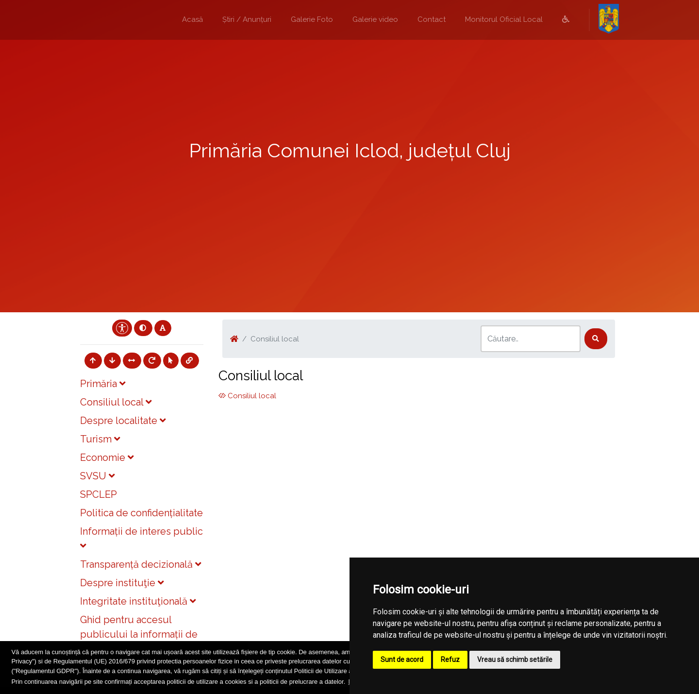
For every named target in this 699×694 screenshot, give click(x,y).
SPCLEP (98, 494)
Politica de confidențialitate (141, 513)
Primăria (102, 383)
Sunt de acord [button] (402, 659)
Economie (106, 457)
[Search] (531, 338)
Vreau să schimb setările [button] (514, 659)
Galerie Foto (312, 19)
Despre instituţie (122, 583)
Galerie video (375, 19)
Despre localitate (123, 420)
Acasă (192, 19)
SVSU (97, 476)
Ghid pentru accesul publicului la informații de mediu (139, 634)
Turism (100, 439)
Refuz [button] (450, 659)
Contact (431, 19)
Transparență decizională (140, 564)
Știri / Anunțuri (246, 19)
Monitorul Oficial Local (504, 19)
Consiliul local (115, 402)
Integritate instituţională (138, 601)
